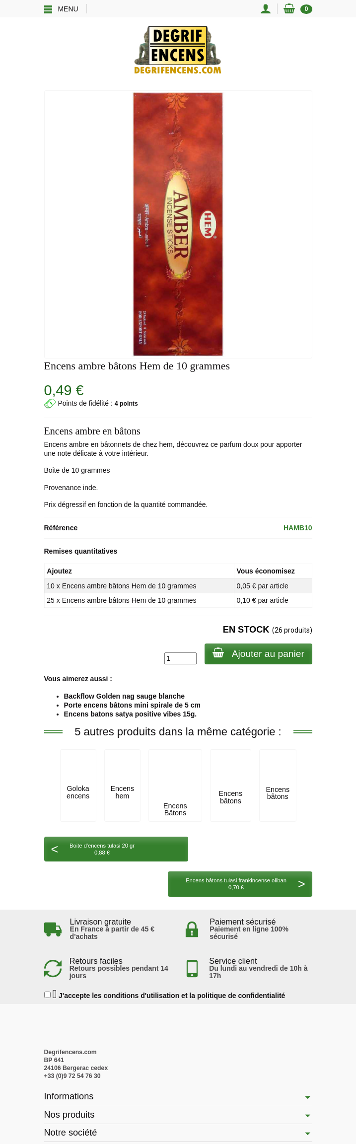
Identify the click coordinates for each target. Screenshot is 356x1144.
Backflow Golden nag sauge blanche (124, 696)
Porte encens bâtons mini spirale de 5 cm (132, 705)
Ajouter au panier (258, 653)
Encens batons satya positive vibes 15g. (130, 714)
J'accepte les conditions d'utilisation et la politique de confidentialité (164, 959)
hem (165, 444)
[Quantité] (180, 658)
